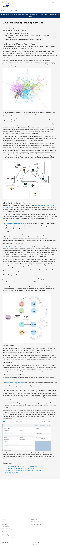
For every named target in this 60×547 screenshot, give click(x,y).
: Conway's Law (13, 474)
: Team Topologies (11, 472)
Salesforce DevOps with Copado (15, 247)
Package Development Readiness (14, 223)
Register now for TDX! (9, 14)
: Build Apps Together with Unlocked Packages (21, 466)
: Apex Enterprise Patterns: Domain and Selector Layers (23, 470)
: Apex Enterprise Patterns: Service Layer (19, 468)
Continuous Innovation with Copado (10, 10)
